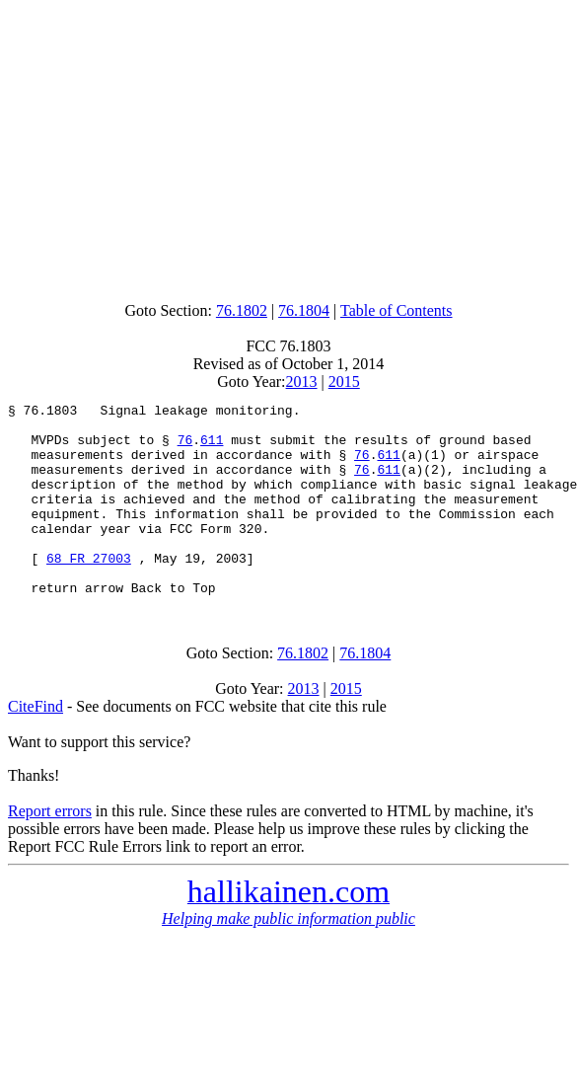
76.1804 (303, 310)
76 (185, 448)
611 (211, 448)
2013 (302, 381)
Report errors (50, 849)
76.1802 (241, 310)
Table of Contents (396, 310)
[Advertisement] (288, 146)
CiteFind (35, 744)
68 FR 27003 (88, 590)
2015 (344, 381)
